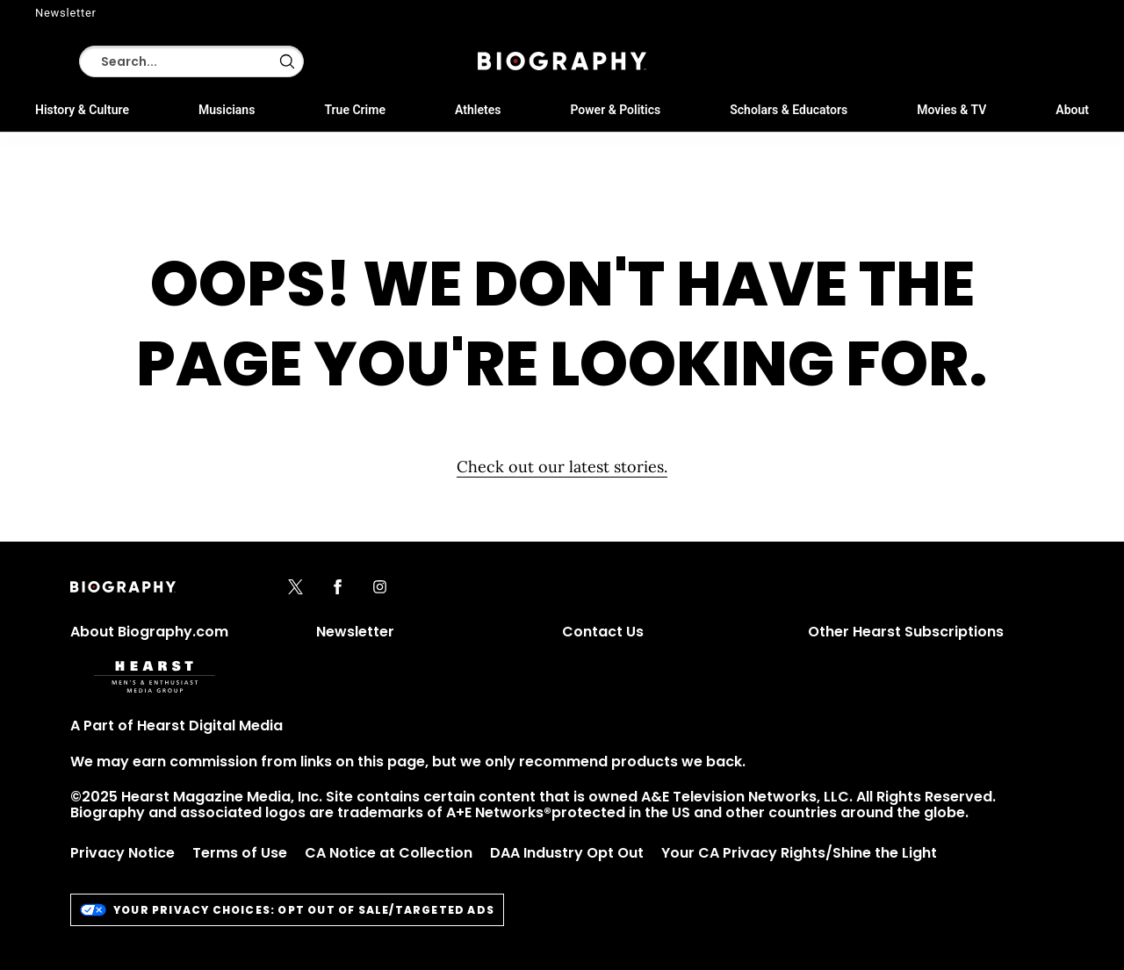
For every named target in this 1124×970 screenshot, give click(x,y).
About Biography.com (149, 632)
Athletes (478, 110)
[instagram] (379, 588)
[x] (295, 588)
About (1072, 110)
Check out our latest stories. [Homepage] (562, 466)
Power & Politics (615, 110)
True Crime (354, 110)
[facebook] (337, 588)
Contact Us (603, 632)
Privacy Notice (122, 853)
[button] (287, 61)
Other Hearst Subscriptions (906, 632)
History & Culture (82, 110)
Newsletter (66, 12)
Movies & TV (951, 110)
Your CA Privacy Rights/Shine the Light (799, 853)
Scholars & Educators (788, 110)
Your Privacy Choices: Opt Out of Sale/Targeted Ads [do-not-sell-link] (287, 909)
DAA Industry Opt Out (567, 853)
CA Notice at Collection (388, 853)
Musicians (226, 110)
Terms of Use (239, 853)
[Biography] (562, 61)
